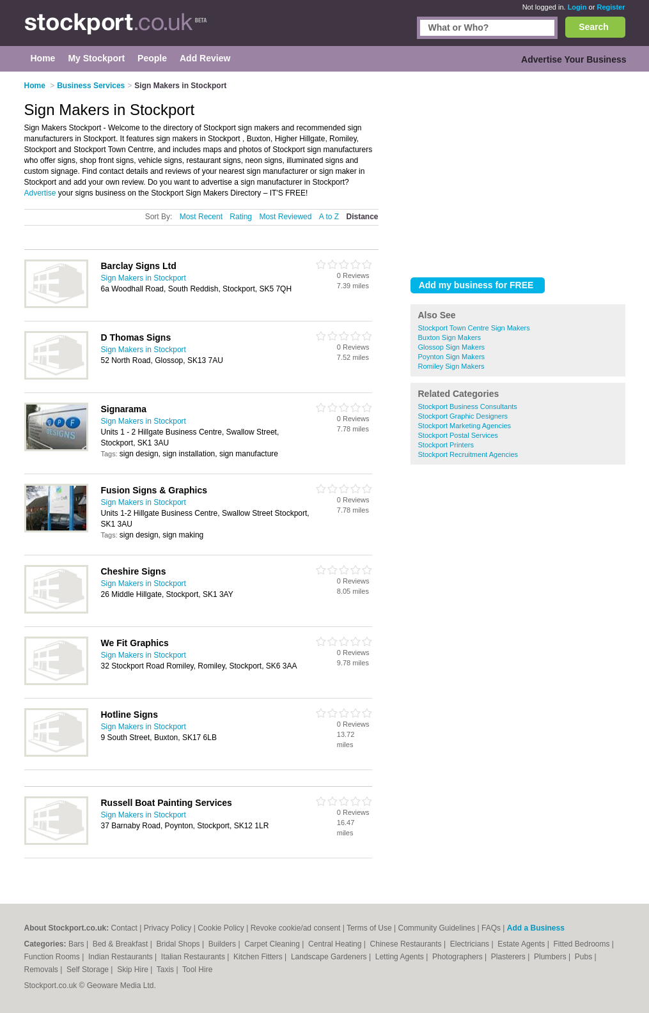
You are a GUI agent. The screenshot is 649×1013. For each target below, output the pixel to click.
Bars (77, 944)
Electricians (471, 944)
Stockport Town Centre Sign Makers (474, 328)
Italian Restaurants (194, 956)
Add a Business (536, 928)
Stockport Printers (446, 445)
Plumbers (551, 956)
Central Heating (336, 944)
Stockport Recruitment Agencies (468, 454)
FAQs (491, 928)
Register (611, 7)
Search (594, 27)
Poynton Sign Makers (451, 356)
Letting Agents (400, 956)
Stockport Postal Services (458, 435)
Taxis (166, 969)
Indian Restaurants (121, 956)
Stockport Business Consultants (467, 406)
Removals (42, 969)
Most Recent (201, 216)
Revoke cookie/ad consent (296, 928)
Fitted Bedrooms (582, 944)
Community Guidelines (436, 928)
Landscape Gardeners (330, 956)
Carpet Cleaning (273, 944)
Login (577, 7)
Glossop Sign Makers (451, 347)
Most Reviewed (285, 216)
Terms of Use (369, 928)
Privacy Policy (168, 928)
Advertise (40, 193)
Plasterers (509, 956)
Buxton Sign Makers (449, 337)
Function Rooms (53, 956)
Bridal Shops (179, 944)
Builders (223, 944)
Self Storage (88, 969)
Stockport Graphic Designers (463, 416)
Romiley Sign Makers (451, 366)
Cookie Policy (221, 928)
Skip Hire (133, 969)
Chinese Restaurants (407, 944)
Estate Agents (522, 944)
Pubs (585, 956)
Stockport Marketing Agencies (465, 425)
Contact (124, 928)
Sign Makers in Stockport (143, 278)
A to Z (329, 216)
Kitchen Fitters (259, 956)
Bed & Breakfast (121, 944)
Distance (362, 216)
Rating (241, 216)
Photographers (458, 956)
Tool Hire (197, 969)
